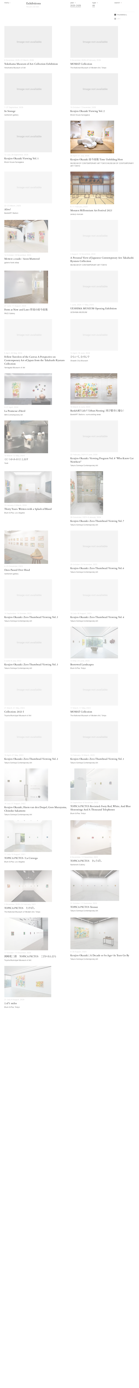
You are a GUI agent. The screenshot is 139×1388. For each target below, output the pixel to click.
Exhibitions (33, 3)
